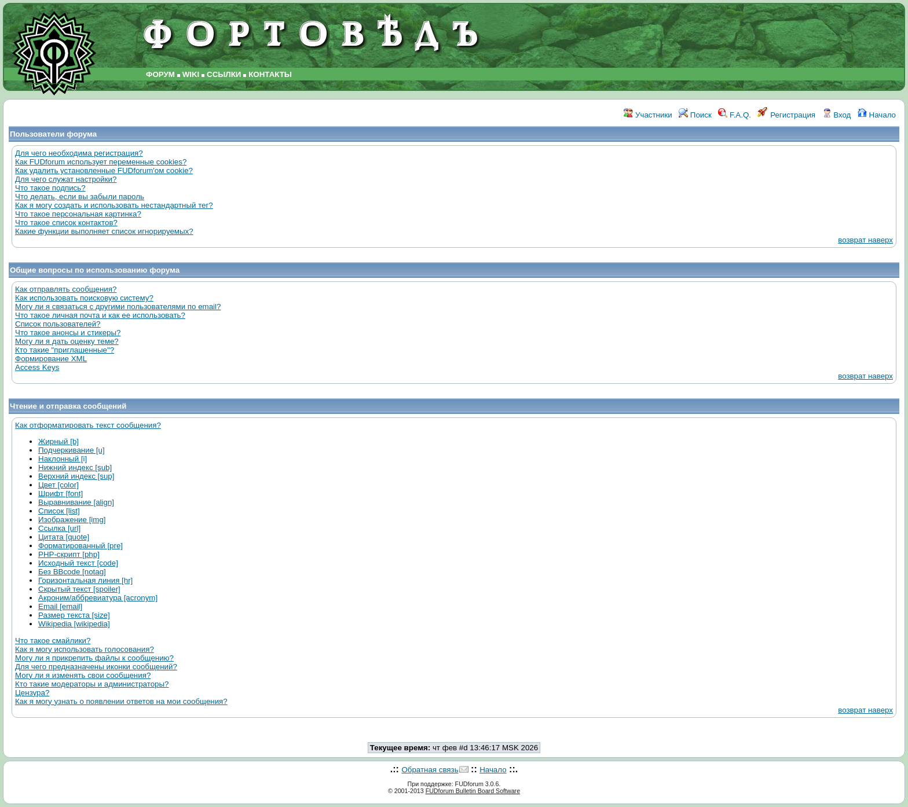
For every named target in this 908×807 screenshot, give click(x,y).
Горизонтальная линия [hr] (85, 580)
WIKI (191, 74)
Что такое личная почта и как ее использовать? (100, 315)
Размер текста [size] (74, 615)
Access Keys (37, 367)
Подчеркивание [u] (71, 450)
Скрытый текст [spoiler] (79, 589)
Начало (877, 115)
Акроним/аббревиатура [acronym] (98, 597)
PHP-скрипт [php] (69, 554)
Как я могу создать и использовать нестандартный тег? (114, 205)
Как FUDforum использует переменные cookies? (100, 161)
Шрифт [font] (60, 493)
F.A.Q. (734, 115)
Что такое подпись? (50, 188)
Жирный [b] (58, 441)
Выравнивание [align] (76, 502)
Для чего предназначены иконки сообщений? (96, 666)
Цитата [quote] (63, 537)
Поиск (695, 115)
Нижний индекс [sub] (75, 467)
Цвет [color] (58, 484)
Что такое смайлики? (52, 640)
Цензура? (32, 692)
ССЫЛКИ (224, 74)
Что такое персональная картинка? (78, 214)
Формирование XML (51, 358)
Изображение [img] (72, 519)
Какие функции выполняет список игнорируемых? (104, 231)
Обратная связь (429, 769)
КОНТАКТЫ (270, 74)
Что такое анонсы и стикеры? (67, 332)
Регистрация (786, 115)
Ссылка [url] (59, 528)
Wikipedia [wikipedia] (74, 623)
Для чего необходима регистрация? (79, 153)
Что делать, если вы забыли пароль (79, 196)
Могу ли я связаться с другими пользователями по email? (118, 306)
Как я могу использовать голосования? (84, 649)
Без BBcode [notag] (72, 571)
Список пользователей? (58, 324)
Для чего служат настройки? (65, 179)
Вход (836, 115)
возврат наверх (865, 240)
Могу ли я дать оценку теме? (67, 341)
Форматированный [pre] (80, 545)
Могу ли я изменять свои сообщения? (83, 675)
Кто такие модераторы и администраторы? (92, 684)
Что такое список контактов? (66, 222)
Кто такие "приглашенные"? (64, 350)
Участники (648, 115)
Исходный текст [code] (78, 563)
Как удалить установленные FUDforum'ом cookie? (104, 170)
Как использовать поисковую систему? (84, 298)
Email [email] (60, 606)
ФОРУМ (160, 74)
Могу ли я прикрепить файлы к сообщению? (94, 658)
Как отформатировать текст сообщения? (88, 425)
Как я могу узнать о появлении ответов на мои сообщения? (121, 701)
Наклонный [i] (62, 458)
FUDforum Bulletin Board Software (473, 790)
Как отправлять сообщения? (65, 289)
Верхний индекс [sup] (76, 476)
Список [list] (59, 511)
